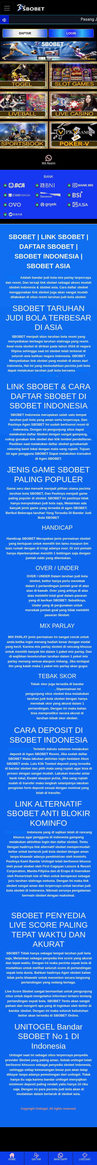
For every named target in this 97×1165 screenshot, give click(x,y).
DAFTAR (25, 33)
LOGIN (71, 33)
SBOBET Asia (44, 689)
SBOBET (12, 277)
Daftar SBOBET (20, 749)
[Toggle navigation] (7, 8)
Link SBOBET (15, 832)
